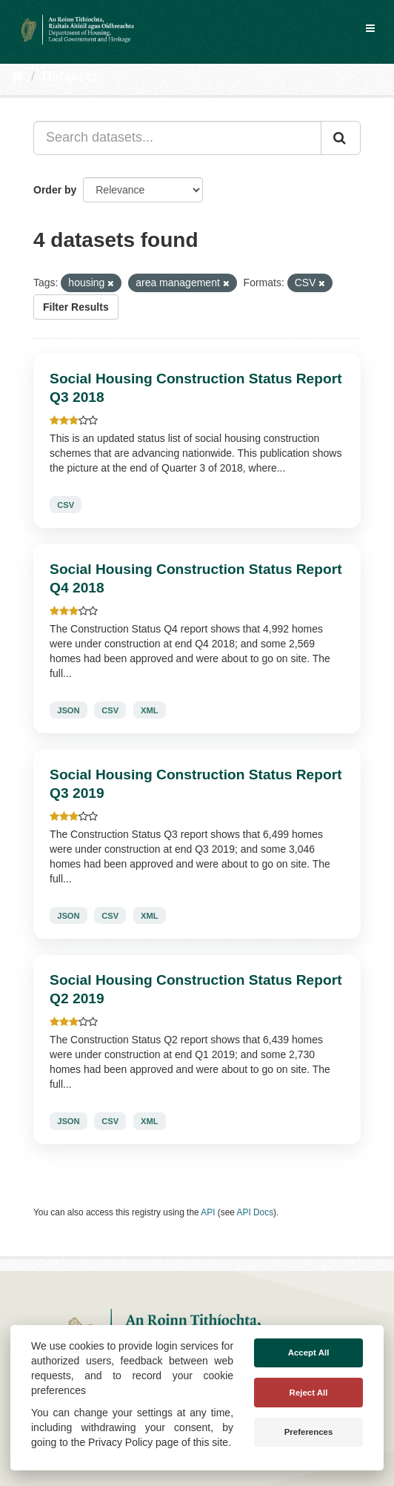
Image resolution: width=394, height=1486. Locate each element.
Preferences (308, 1431)
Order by (54, 190)
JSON (68, 710)
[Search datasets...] (177, 138)
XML (149, 710)
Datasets (70, 76)
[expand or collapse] (370, 28)
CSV (65, 505)
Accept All (309, 1352)
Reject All (309, 1392)
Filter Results (76, 307)
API (208, 1212)
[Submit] (341, 138)
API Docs (255, 1212)
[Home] (17, 76)
